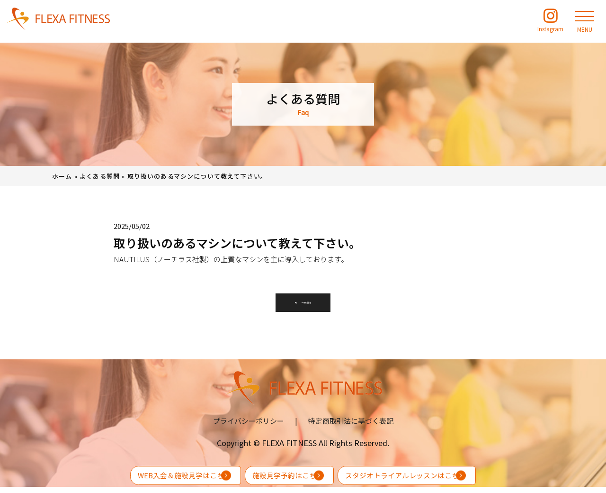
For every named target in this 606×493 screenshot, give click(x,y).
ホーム (62, 176)
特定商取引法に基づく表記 (350, 427)
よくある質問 (100, 176)
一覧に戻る (303, 305)
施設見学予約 (280, 475)
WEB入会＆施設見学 (120, 475)
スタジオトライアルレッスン (458, 475)
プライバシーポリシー (248, 427)
